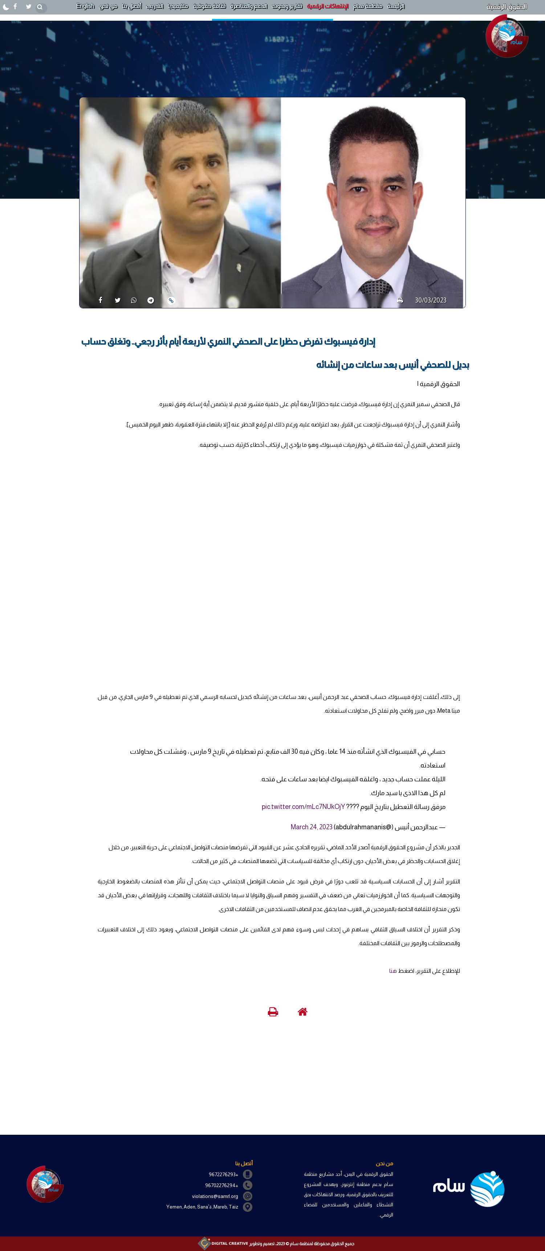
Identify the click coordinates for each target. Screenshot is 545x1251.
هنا (393, 971)
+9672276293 (223, 1174)
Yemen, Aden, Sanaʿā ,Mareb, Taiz (202, 1207)
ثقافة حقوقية (209, 6)
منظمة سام (367, 6)
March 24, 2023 (312, 827)
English (85, 6)
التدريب (154, 6)
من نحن (108, 6)
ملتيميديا (178, 6)
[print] (400, 300)
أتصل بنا (131, 6)
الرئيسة (395, 6)
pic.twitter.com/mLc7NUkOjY (303, 806)
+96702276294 (221, 1185)
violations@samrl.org (215, 1196)
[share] (97, 300)
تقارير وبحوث (287, 6)
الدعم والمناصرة (248, 6)
